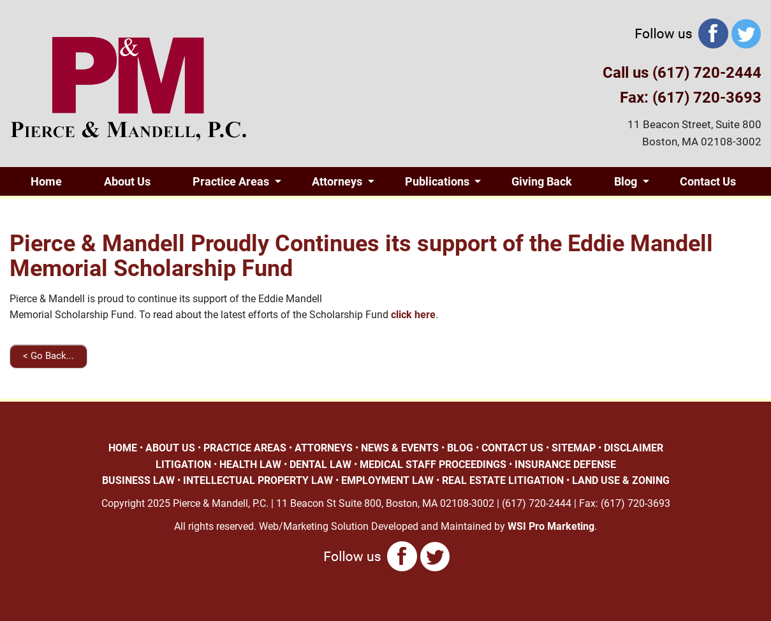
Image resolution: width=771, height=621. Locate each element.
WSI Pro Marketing (551, 526)
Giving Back (541, 181)
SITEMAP (574, 448)
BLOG (460, 448)
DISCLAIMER (633, 448)
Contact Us (708, 181)
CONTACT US (512, 448)
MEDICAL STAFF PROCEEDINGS (433, 464)
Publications (437, 181)
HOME (122, 448)
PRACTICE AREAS (244, 448)
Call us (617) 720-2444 (682, 73)
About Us (127, 181)
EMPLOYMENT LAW (387, 480)
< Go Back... (48, 356)
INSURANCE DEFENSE (565, 464)
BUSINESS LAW (138, 480)
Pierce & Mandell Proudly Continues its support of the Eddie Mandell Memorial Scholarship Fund (361, 256)
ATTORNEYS (324, 448)
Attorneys (337, 181)
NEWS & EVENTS (400, 448)
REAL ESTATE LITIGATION (503, 480)
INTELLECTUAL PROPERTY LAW (258, 480)
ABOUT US (170, 448)
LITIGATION (183, 464)
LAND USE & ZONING (621, 480)
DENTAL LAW (320, 464)
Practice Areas (231, 181)
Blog (625, 181)
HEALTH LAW (250, 464)
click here (413, 315)
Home (46, 181)
